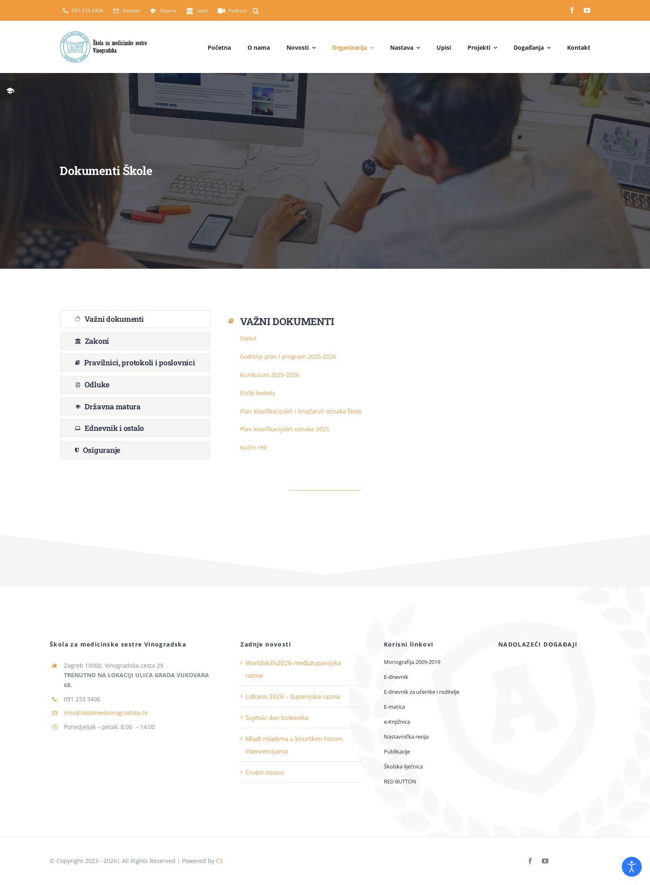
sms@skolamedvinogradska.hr (106, 713)
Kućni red (253, 447)
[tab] (135, 319)
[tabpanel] (408, 386)
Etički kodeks (257, 393)
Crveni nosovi (264, 772)
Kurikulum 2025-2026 (269, 375)
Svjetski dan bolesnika (276, 717)
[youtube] (587, 10)
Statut (248, 338)
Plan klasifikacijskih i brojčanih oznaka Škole (301, 411)
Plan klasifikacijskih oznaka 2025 (284, 429)
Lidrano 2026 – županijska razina (292, 696)
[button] (256, 11)
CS (219, 861)
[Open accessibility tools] (632, 867)
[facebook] (572, 10)
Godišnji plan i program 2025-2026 (288, 356)
